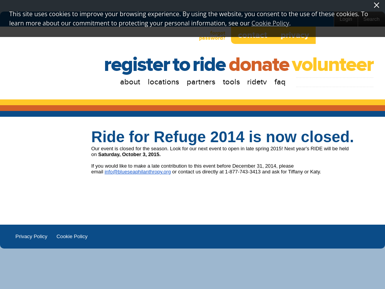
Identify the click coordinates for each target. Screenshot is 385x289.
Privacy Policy (31, 236)
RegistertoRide (165, 64)
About (130, 82)
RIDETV (257, 82)
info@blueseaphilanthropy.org (138, 172)
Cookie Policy (72, 236)
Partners (201, 82)
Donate (259, 64)
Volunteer (332, 64)
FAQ (280, 82)
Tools (231, 82)
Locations (163, 82)
